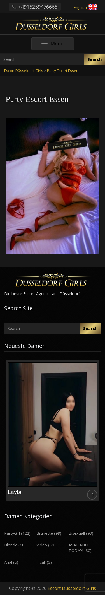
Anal (8, 562)
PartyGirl (12, 533)
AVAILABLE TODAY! (79, 547)
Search (94, 59)
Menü (57, 45)
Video (41, 545)
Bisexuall (77, 533)
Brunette (44, 533)
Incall (41, 562)
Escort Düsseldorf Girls (72, 588)
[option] (52, 430)
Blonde (10, 545)
